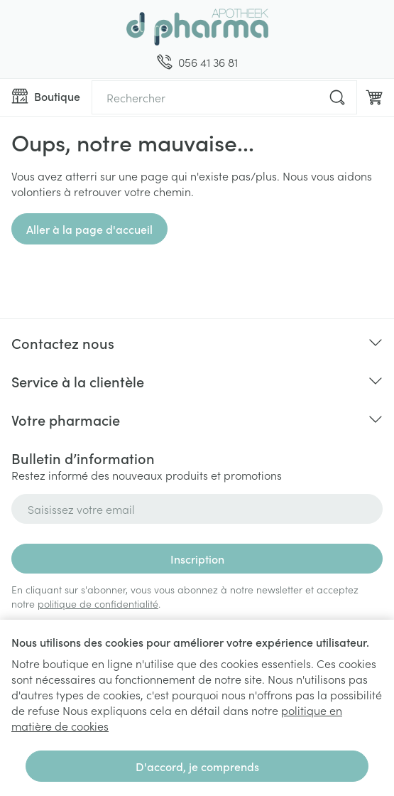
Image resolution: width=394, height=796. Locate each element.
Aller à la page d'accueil (89, 229)
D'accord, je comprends (197, 766)
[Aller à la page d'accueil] (197, 27)
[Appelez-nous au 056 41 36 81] (197, 62)
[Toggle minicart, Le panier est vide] (374, 97)
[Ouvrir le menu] (45, 95)
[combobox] (224, 97)
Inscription (197, 558)
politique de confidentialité (98, 603)
